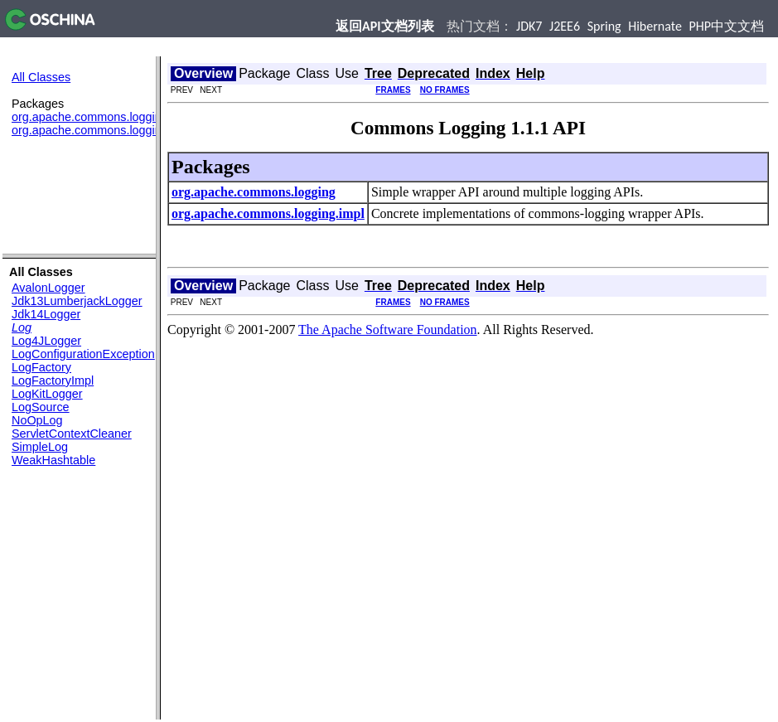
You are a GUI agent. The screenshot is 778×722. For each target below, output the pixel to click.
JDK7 (529, 26)
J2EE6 (564, 26)
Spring (604, 26)
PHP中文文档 (727, 26)
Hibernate (655, 26)
